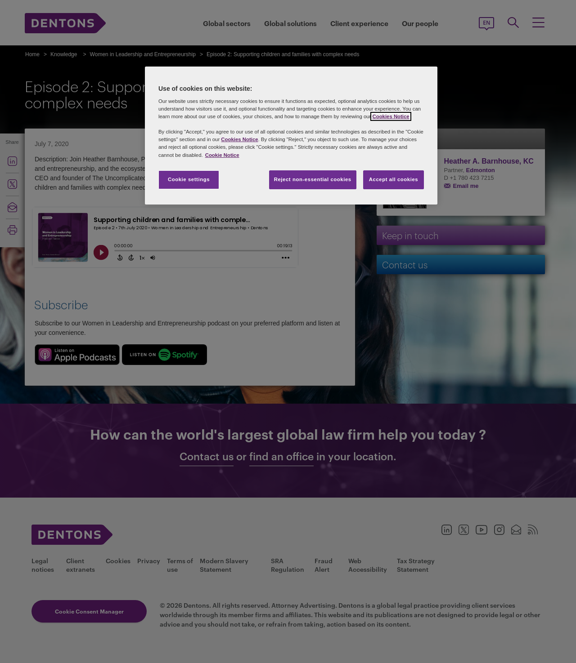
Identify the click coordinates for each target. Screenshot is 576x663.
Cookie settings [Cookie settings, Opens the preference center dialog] (189, 179)
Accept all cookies (393, 179)
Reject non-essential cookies (312, 179)
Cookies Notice (390, 116)
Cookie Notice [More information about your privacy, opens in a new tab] (222, 155)
